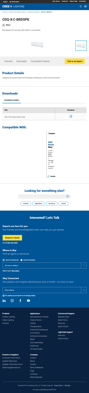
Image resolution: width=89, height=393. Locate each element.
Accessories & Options (33, 12)
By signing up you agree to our (20, 295)
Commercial (34, 333)
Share (6, 25)
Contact (63, 203)
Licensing (33, 374)
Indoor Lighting (8, 320)
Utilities (33, 323)
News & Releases (36, 367)
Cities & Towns (35, 320)
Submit (83, 290)
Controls (5, 323)
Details (51, 176)
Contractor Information (11, 358)
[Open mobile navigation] (85, 6)
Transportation (36, 326)
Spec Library (56, 1)
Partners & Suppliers (10, 355)
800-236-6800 (13, 243)
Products (4, 12)
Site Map (67, 385)
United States (14, 1)
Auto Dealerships (36, 342)
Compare (49, 133)
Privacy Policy (30, 295)
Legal (32, 371)
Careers (33, 364)
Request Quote (63, 317)
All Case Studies (36, 349)
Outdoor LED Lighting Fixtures (17, 12)
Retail (32, 339)
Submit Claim (63, 326)
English (5, 1)
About (32, 361)
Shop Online (15, 271)
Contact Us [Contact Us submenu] (65, 1)
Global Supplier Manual (11, 367)
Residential (82, 1)
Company (34, 355)
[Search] (80, 6)
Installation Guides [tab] (11, 100)
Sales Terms (62, 320)
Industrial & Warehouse (39, 330)
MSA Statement (36, 377)
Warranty (61, 323)
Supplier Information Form (12, 364)
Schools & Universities (38, 336)
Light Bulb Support (65, 332)
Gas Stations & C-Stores (39, 317)
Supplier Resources (9, 361)
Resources (52, 203)
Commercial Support (66, 313)
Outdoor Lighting (8, 317)
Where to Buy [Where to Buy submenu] (73, 1)
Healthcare (34, 346)
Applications (38, 203)
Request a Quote (12, 238)
